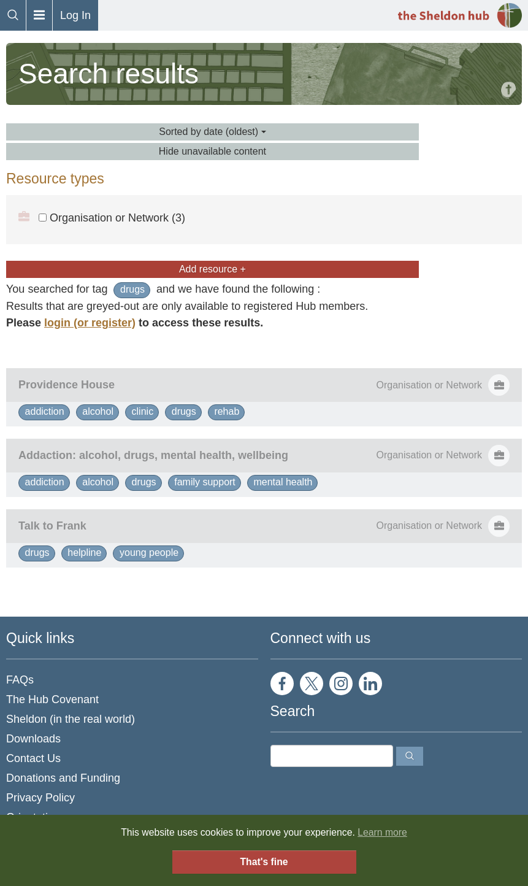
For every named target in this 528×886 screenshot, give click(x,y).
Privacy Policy (40, 798)
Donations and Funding (63, 778)
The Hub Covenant (52, 699)
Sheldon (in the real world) (70, 719)
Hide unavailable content (212, 151)
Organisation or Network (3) (112, 218)
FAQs (20, 680)
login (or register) (90, 323)
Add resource (212, 269)
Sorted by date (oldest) (212, 131)
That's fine (264, 862)
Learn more (382, 832)
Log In (75, 15)
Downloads (33, 739)
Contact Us (33, 758)
